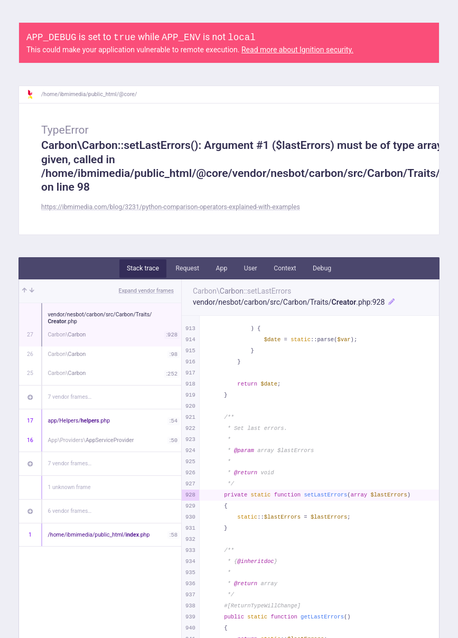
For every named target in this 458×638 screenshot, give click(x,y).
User (250, 268)
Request (187, 268)
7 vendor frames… (70, 396)
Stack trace (143, 268)
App (222, 268)
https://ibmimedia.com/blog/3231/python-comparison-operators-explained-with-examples (170, 207)
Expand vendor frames (146, 290)
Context (285, 268)
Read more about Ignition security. (297, 49)
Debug (322, 268)
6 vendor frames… (70, 511)
